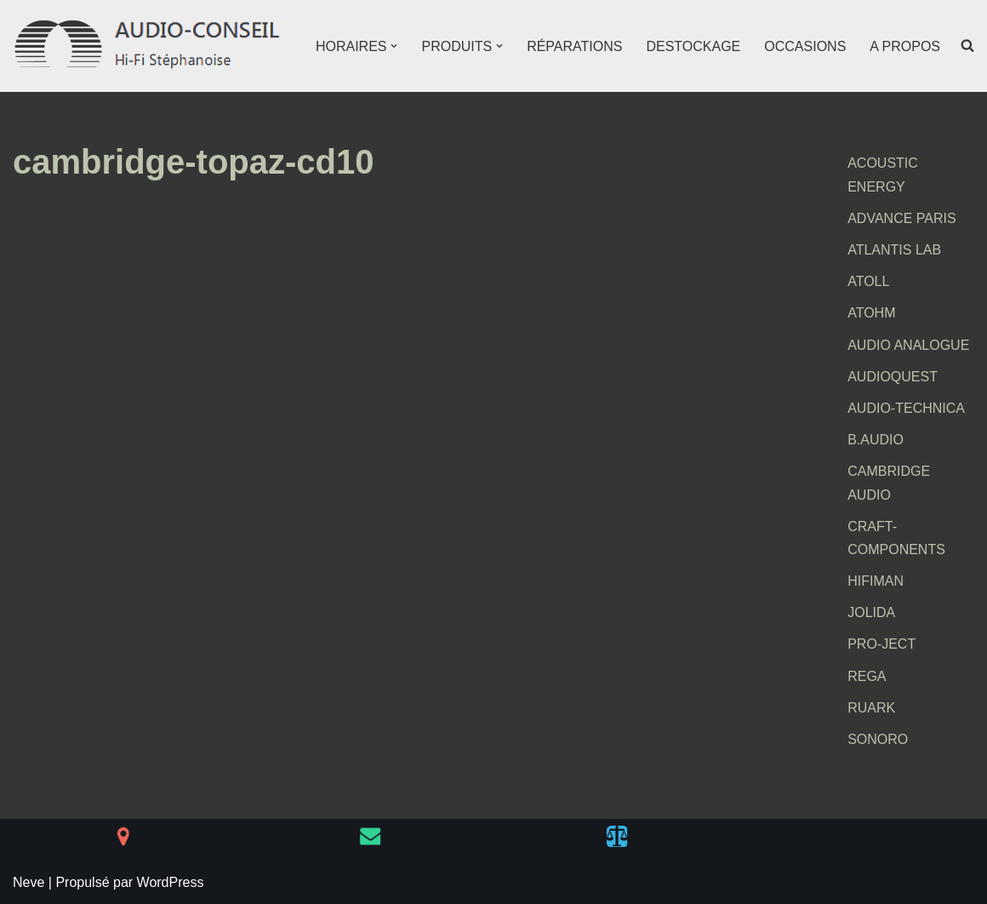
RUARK (871, 708)
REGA (866, 676)
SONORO (877, 739)
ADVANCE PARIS (901, 218)
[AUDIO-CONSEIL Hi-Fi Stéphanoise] (149, 46)
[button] (394, 46)
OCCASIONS (805, 46)
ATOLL (868, 281)
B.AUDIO (875, 439)
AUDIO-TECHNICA (906, 408)
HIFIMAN (875, 581)
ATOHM (871, 313)
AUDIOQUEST (892, 376)
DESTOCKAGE (693, 46)
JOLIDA (871, 612)
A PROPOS (905, 46)
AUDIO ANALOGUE (908, 345)
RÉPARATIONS (574, 46)
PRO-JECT (881, 644)
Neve (28, 882)
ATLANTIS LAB (894, 250)
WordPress (170, 882)
